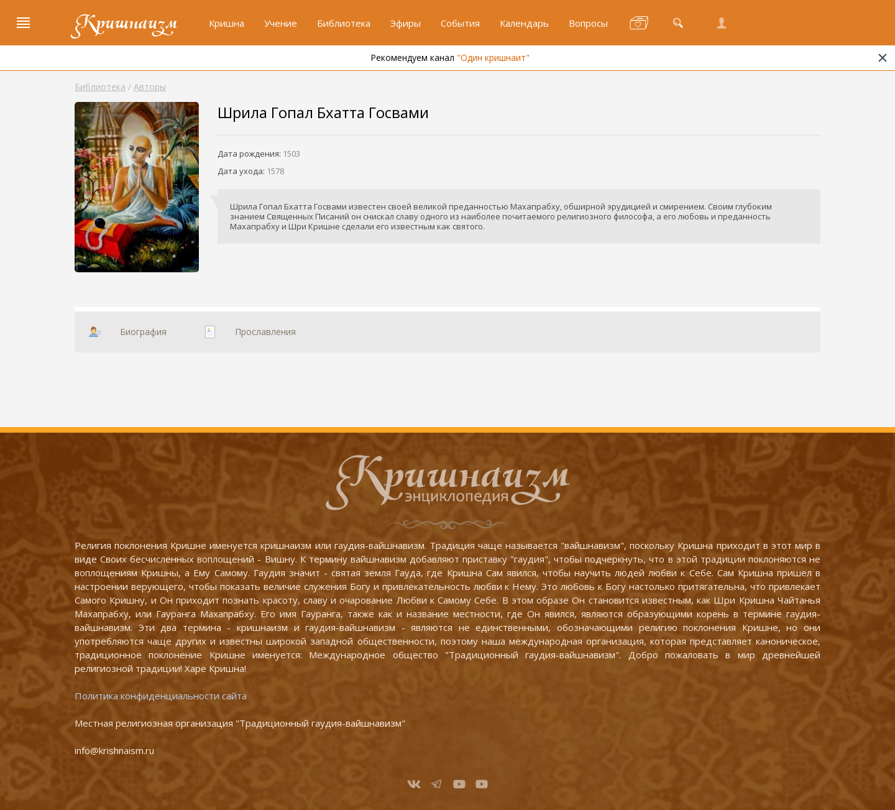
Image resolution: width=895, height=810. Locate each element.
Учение (280, 23)
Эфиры (405, 23)
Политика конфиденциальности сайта (161, 695)
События (460, 23)
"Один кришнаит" (516, 57)
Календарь (524, 23)
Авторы (150, 87)
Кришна (226, 23)
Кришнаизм (126, 23)
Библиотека (343, 23)
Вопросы (588, 23)
